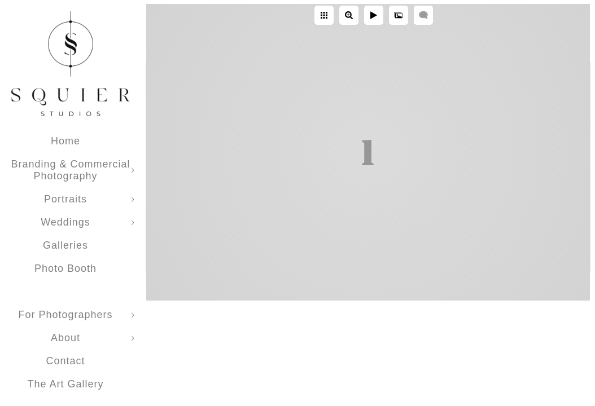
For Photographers (65, 314)
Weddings (65, 222)
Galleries (65, 245)
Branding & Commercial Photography (70, 170)
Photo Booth (65, 268)
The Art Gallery (65, 384)
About (65, 337)
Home (65, 141)
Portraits (65, 199)
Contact (65, 361)
